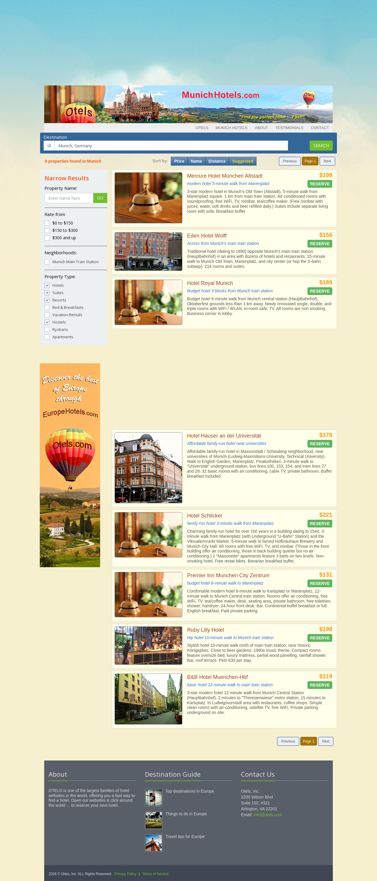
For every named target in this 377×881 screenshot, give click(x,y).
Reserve (320, 184)
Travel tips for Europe (185, 836)
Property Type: (60, 276)
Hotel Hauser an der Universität (224, 436)
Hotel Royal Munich (210, 283)
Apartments (58, 336)
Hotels (54, 285)
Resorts (55, 299)
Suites (54, 292)
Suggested (242, 161)
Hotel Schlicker (204, 516)
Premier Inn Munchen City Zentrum (228, 575)
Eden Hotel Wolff (206, 236)
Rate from (54, 214)
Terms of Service (155, 874)
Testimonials (289, 128)
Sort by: (160, 161)
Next (327, 161)
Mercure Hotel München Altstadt (224, 176)
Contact (320, 128)
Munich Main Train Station (71, 261)
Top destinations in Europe (190, 791)
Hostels (55, 321)
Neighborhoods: (60, 252)
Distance (217, 161)
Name (196, 161)
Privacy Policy (126, 874)
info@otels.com (268, 814)
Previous (290, 161)
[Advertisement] (188, 41)
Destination (55, 137)
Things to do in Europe (186, 813)
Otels (202, 128)
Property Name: (60, 188)
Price (179, 161)
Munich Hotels (231, 128)
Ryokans (56, 329)
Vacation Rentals (63, 314)
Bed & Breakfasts (64, 307)
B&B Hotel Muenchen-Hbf (217, 677)
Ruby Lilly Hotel (205, 630)
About (261, 128)
